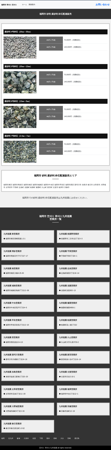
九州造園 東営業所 (11, 234)
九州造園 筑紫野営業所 (69, 234)
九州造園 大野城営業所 (13, 406)
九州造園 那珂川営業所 (13, 355)
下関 (41, 438)
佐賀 (34, 438)
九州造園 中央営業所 (12, 303)
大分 (62, 438)
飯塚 (18, 438)
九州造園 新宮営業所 (68, 355)
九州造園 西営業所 (11, 337)
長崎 (55, 438)
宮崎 (69, 438)
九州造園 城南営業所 (12, 286)
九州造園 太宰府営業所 (13, 389)
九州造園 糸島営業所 (12, 372)
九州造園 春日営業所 (12, 424)
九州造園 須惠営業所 (68, 286)
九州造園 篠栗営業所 (68, 303)
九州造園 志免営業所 (68, 268)
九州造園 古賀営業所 (68, 372)
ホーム (24, 4)
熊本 (48, 438)
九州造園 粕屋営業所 (68, 320)
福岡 (3, 438)
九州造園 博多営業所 (12, 251)
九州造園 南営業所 (11, 268)
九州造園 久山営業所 (68, 337)
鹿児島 (76, 438)
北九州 (10, 438)
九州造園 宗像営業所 (68, 406)
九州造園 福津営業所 (68, 389)
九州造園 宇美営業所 (68, 251)
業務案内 (32, 4)
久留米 (26, 438)
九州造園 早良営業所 (12, 320)
